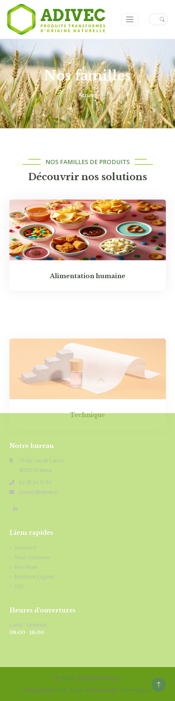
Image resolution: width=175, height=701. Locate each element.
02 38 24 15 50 (35, 482)
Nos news (26, 567)
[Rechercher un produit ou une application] (158, 19)
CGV (19, 586)
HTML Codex (68, 690)
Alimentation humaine (87, 277)
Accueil (87, 95)
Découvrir (25, 547)
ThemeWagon (135, 690)
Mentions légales (34, 576)
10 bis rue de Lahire (36, 460)
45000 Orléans (35, 470)
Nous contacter (32, 557)
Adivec (68, 678)
